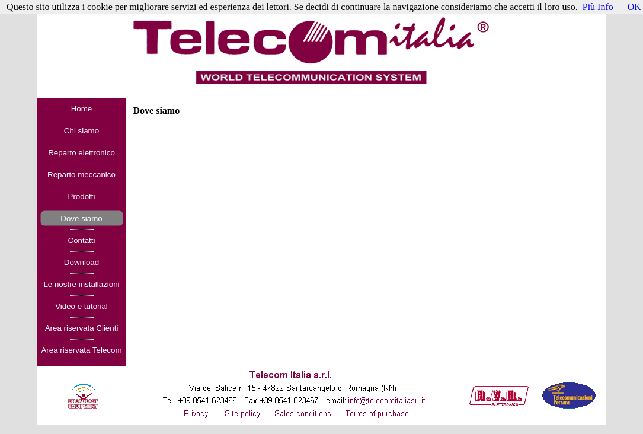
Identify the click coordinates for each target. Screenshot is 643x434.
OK (634, 7)
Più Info (598, 7)
